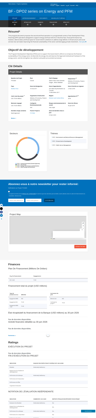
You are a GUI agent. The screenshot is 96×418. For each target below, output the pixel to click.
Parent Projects (35, 110)
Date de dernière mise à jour (56, 111)
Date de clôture (73, 103)
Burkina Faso (14, 88)
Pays (12, 86)
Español (63, 5)
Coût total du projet (17, 96)
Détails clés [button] (27, 24)
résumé (14, 18)
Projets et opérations (22, 4)
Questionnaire (88, 411)
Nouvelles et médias (58, 18)
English (57, 5)
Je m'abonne (49, 200)
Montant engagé (16, 103)
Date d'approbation (55, 86)
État (31, 78)
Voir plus (82, 42)
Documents (43, 18)
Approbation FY (73, 96)
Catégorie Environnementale (35, 104)
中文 (77, 5)
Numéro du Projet (16, 78)
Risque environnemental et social (57, 104)
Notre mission (12, 4)
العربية (67, 5)
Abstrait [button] (15, 24)
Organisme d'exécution (37, 95)
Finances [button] (40, 24)
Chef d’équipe (53, 78)
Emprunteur (72, 78)
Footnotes (11, 335)
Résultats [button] (66, 24)
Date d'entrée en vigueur (76, 86)
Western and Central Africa (56, 98)
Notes (13, 118)
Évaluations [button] (53, 24)
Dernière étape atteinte (18, 110)
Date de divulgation (36, 86)
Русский (72, 5)
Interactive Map (80, 246)
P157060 (32, 113)
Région (51, 95)
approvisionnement (29, 18)
